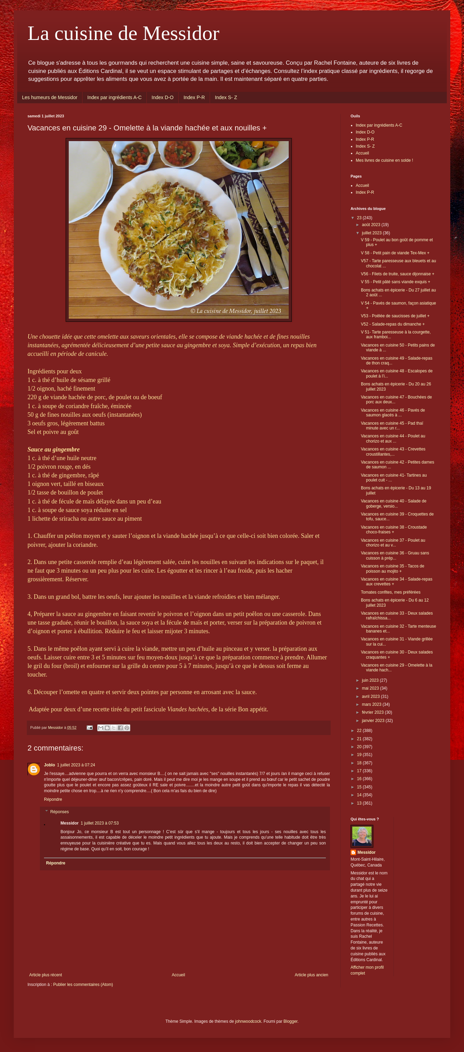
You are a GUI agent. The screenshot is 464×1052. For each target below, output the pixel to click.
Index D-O (163, 97)
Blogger (291, 1021)
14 (360, 795)
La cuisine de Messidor (123, 33)
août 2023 (372, 224)
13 (360, 803)
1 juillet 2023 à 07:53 (100, 823)
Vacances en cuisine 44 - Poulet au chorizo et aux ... (393, 438)
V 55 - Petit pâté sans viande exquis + (395, 281)
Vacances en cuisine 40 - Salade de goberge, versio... (394, 503)
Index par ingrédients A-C (114, 97)
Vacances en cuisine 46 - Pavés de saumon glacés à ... (393, 412)
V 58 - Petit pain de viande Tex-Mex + (395, 253)
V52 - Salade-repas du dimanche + (393, 324)
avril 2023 (371, 696)
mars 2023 (372, 704)
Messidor (366, 852)
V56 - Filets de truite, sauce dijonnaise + (397, 274)
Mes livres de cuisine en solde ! (384, 160)
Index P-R (194, 97)
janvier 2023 (374, 720)
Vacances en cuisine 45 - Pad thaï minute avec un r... (392, 426)
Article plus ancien (311, 975)
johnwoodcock (248, 1021)
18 (360, 763)
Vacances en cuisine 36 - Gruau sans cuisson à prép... (395, 555)
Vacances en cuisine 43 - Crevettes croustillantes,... (393, 451)
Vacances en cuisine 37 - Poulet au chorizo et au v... (393, 543)
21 (360, 738)
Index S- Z (226, 97)
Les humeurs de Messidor (49, 97)
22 (360, 730)
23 (360, 217)
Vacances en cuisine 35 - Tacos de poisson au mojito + (392, 568)
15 (360, 787)
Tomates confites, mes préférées (390, 592)
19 (360, 754)
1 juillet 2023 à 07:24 (76, 765)
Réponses (59, 811)
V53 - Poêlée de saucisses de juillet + (395, 316)
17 (360, 770)
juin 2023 (371, 680)
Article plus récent (45, 975)
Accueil (178, 975)
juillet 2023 (372, 233)
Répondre (53, 799)
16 (360, 778)
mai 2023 (371, 688)
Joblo (49, 765)
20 (360, 746)
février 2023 (373, 712)
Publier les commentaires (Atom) (83, 984)
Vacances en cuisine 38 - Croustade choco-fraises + (394, 529)
